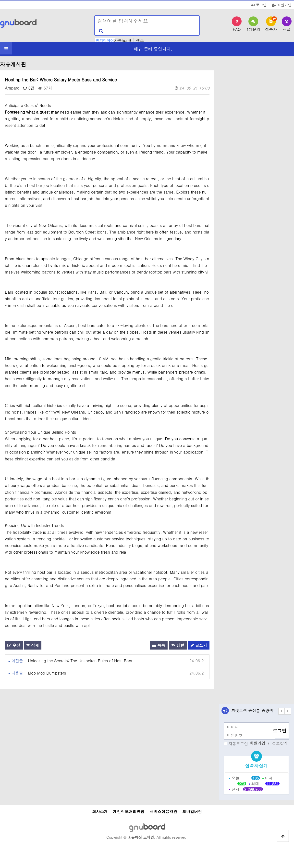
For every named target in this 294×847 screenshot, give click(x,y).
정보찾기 (280, 743)
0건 (29, 88)
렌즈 (140, 40)
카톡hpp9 (122, 40)
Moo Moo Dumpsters (47, 673)
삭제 (32, 645)
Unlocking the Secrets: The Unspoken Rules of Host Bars (80, 661)
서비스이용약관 (163, 811)
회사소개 (100, 811)
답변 (177, 645)
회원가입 (282, 4)
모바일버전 (192, 811)
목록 (158, 645)
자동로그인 (238, 743)
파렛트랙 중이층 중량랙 (252, 710)
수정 (13, 645)
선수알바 (53, 412)
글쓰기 (199, 645)
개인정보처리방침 (128, 811)
